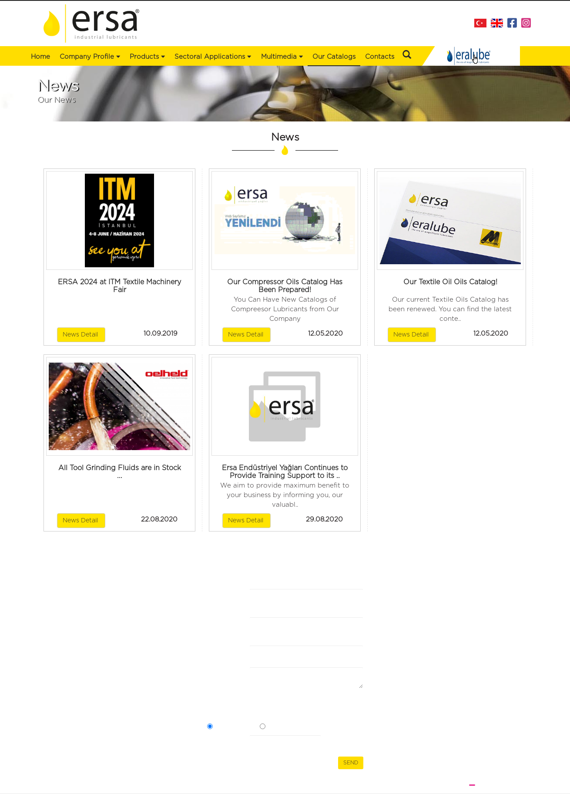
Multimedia (282, 56)
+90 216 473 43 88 (493, 622)
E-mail (217, 652)
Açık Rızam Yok (288, 727)
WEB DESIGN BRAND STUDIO (480, 784)
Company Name (222, 601)
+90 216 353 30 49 (491, 631)
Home (40, 57)
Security (220, 742)
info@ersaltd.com (494, 641)
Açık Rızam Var (236, 727)
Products (57, 610)
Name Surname (221, 629)
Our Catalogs (333, 57)
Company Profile (90, 56)
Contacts (379, 57)
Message (221, 674)
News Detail (81, 335)
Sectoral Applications (75, 619)
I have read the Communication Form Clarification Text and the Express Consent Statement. (280, 709)
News (136, 602)
